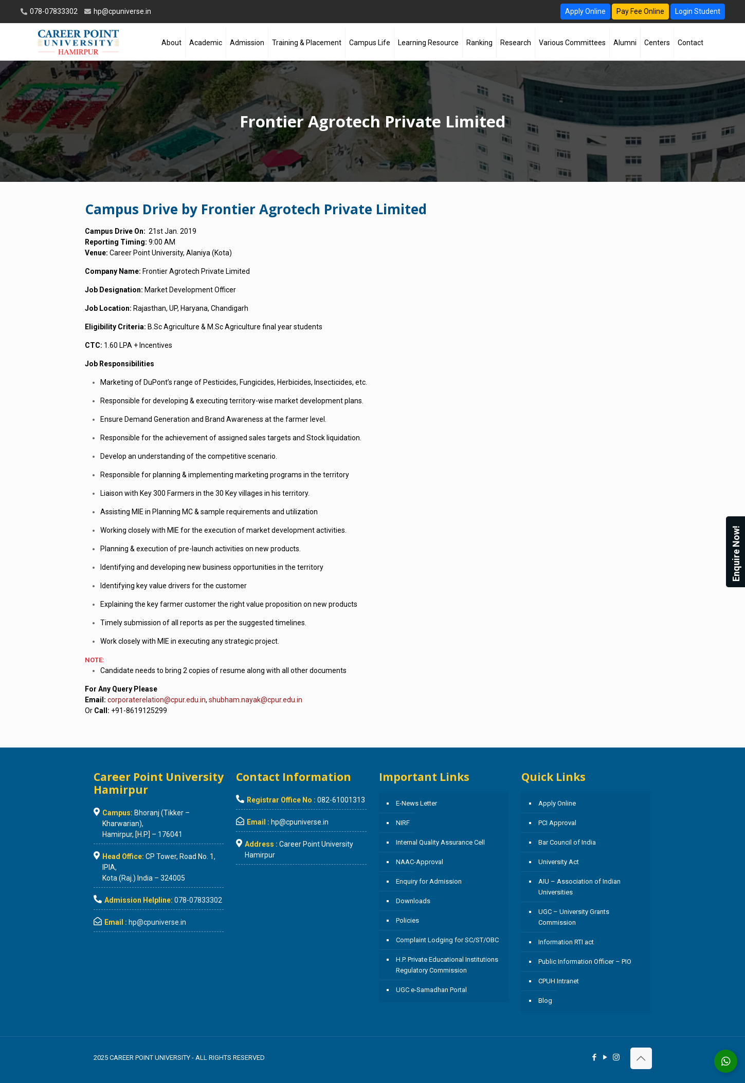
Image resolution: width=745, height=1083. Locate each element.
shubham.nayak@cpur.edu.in (255, 700)
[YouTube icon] (605, 1057)
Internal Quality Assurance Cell (440, 842)
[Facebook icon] (594, 1057)
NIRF (403, 823)
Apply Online (585, 11)
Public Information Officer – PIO (584, 961)
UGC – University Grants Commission (573, 917)
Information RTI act (566, 942)
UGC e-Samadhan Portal (431, 990)
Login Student (697, 11)
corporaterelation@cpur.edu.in (156, 700)
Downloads (413, 901)
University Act (558, 862)
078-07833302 (53, 11)
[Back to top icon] (641, 1058)
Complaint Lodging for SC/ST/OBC (447, 940)
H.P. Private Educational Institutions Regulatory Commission (447, 965)
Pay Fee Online (640, 11)
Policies (407, 920)
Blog (545, 1000)
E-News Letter (416, 803)
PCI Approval (557, 823)
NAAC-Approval (419, 862)
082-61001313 (341, 800)
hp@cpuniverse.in (121, 11)
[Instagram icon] (616, 1057)
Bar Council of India (567, 842)
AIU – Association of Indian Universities (579, 886)
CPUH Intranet (558, 981)
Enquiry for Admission (429, 881)
